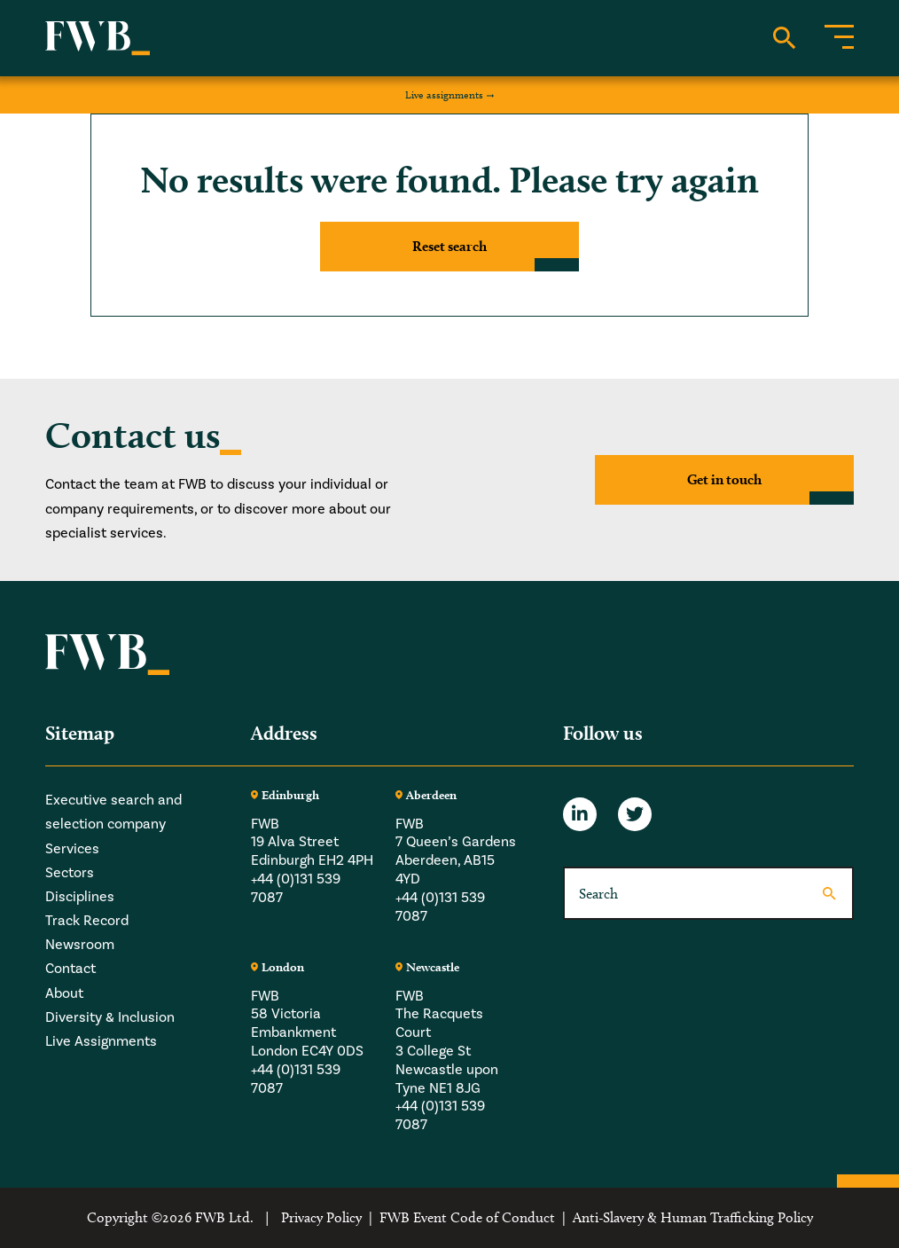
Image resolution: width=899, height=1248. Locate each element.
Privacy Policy (321, 1217)
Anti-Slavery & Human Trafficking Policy (693, 1217)
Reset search (449, 246)
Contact (70, 968)
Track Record (87, 921)
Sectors (69, 873)
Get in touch (724, 479)
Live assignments (444, 94)
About (64, 993)
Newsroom (79, 945)
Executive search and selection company (113, 812)
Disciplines (79, 897)
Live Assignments (101, 1041)
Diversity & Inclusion (110, 1017)
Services (72, 849)
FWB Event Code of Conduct (467, 1217)
